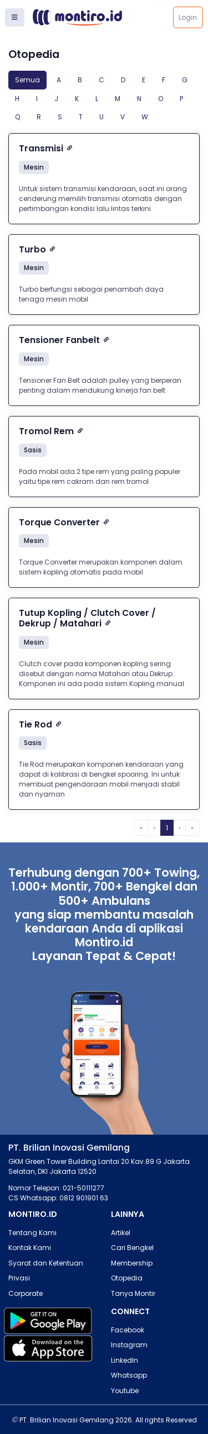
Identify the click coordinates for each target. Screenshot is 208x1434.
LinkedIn (124, 1360)
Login (188, 17)
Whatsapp (129, 1375)
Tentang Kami (32, 1232)
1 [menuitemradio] (167, 827)
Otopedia (127, 1278)
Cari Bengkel (132, 1247)
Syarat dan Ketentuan (45, 1263)
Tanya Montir (133, 1293)
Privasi (19, 1278)
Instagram (129, 1344)
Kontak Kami (29, 1247)
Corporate (25, 1293)
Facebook (127, 1330)
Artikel (120, 1232)
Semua (27, 80)
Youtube (125, 1390)
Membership (132, 1263)
